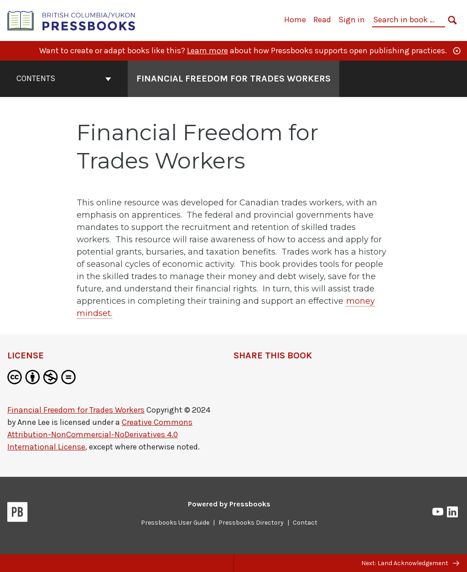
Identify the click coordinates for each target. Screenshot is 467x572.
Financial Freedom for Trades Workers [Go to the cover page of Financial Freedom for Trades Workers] (233, 78)
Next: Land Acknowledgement (410, 563)
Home (295, 20)
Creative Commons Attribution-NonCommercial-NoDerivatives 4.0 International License (99, 434)
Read (322, 20)
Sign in (351, 20)
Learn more (207, 51)
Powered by (229, 504)
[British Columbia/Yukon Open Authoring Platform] (71, 19)
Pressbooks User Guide (175, 522)
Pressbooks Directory (251, 522)
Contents (63, 78)
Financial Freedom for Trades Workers (76, 410)
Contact (305, 522)
